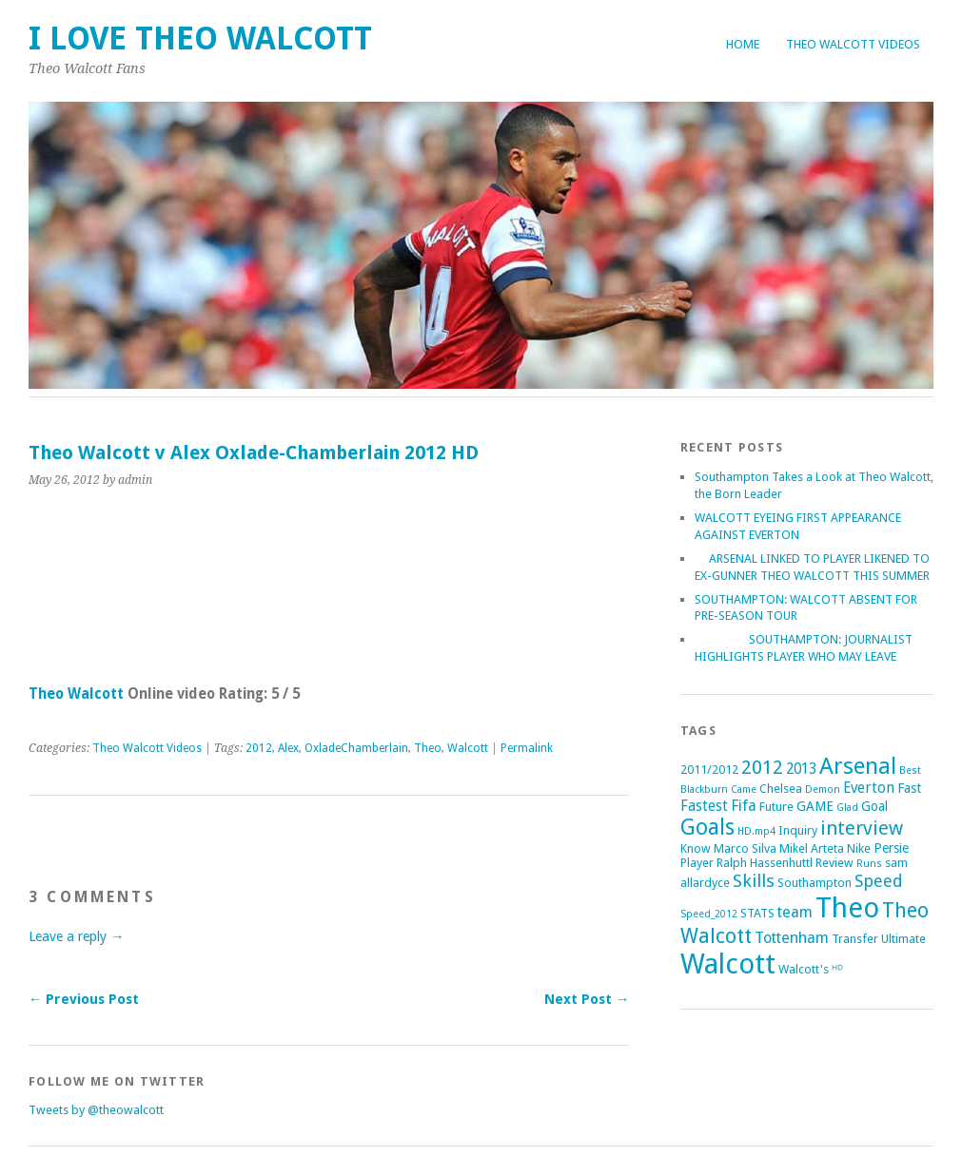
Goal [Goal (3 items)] (874, 806)
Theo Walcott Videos (853, 44)
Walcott (467, 748)
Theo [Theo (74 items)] (847, 908)
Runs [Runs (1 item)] (869, 863)
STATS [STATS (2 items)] (757, 913)
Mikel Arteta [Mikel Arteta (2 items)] (811, 848)
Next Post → (586, 999)
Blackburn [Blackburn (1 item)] (704, 789)
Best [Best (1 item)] (910, 770)
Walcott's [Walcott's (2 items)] (803, 969)
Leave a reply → (76, 936)
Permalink (527, 748)
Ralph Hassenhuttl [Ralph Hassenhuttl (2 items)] (765, 863)
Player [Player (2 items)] (697, 863)
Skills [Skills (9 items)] (754, 881)
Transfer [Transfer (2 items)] (855, 939)
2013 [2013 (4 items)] (801, 769)
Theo (428, 748)
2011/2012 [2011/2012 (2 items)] (709, 769)
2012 (258, 748)
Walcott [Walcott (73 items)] (727, 964)
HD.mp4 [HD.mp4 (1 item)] (756, 831)
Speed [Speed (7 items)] (878, 881)
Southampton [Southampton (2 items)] (814, 883)
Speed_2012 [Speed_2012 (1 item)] (708, 914)
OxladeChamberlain (356, 748)
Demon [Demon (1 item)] (822, 789)
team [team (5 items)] (795, 912)
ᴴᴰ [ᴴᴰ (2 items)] (837, 969)
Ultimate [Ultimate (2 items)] (903, 939)
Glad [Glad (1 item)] (847, 807)
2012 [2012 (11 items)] (762, 767)
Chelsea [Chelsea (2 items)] (780, 788)
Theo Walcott (76, 694)
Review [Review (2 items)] (834, 863)
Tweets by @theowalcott (96, 1110)
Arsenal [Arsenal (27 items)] (857, 766)
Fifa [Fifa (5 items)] (743, 806)
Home (742, 44)
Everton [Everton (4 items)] (868, 788)
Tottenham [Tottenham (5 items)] (792, 938)
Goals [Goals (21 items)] (707, 827)
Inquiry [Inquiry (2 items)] (797, 830)
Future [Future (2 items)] (776, 806)
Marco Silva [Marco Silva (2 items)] (745, 848)
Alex (288, 748)
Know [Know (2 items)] (695, 848)
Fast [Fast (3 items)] (909, 788)
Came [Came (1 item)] (743, 789)
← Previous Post (84, 999)
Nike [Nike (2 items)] (859, 848)
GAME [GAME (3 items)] (815, 806)
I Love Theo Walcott (200, 38)
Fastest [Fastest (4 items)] (704, 806)
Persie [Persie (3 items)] (891, 848)
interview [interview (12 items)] (861, 828)
